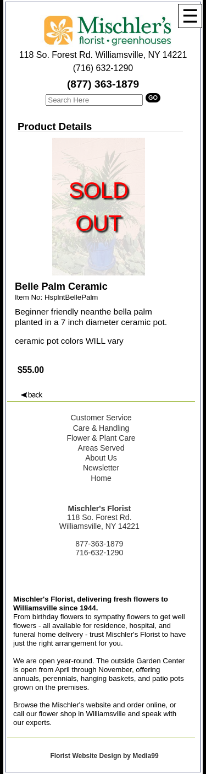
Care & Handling (101, 428)
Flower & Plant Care (100, 438)
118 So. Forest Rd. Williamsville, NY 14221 (103, 54)
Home (101, 478)
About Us (101, 457)
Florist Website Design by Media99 (104, 756)
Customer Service (100, 417)
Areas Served (101, 447)
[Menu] (190, 16)
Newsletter (101, 467)
